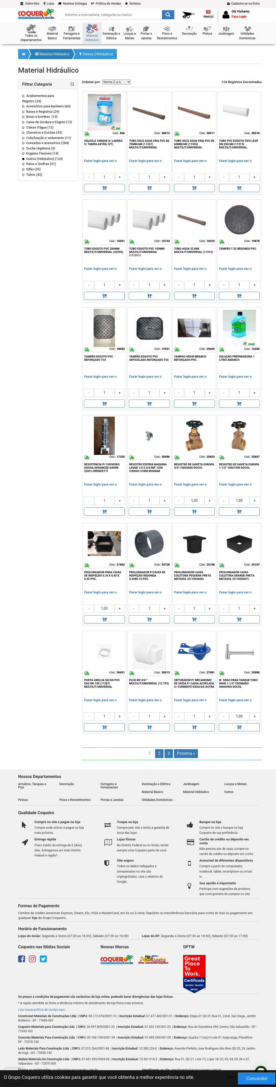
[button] (31, 33)
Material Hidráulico (52, 54)
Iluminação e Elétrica (156, 784)
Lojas (49, 3)
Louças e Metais (235, 784)
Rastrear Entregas (72, 3)
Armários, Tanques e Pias (32, 785)
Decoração (66, 784)
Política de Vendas (106, 3)
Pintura (23, 800)
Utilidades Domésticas (157, 800)
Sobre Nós (30, 3)
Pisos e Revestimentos (75, 800)
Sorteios (133, 3)
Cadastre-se (243, 3)
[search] (118, 14)
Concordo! (257, 1078)
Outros (228, 792)
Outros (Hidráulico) (96, 54)
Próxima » (186, 753)
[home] (36, 13)
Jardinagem (191, 784)
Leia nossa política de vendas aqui (41, 1010)
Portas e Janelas (112, 800)
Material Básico (152, 792)
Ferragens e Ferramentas (109, 785)
